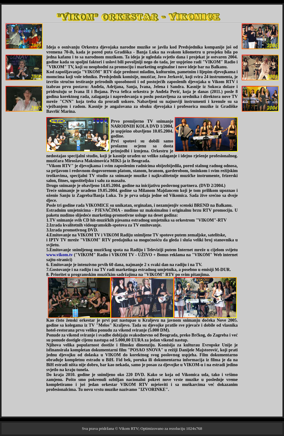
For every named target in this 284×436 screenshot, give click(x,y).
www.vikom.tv (60, 254)
